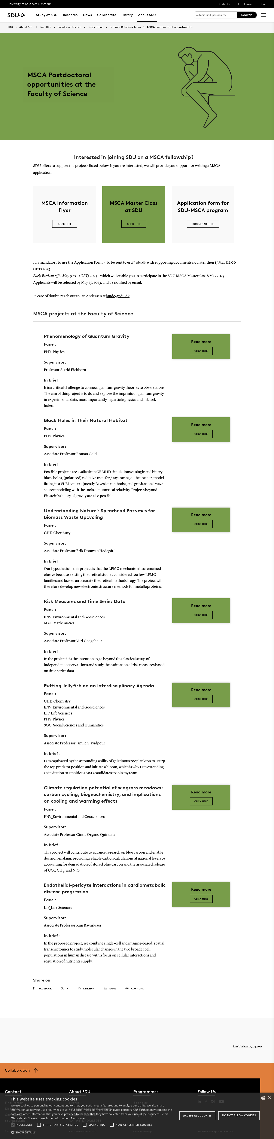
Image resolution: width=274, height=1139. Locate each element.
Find (264, 4)
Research (70, 15)
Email (110, 988)
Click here (201, 350)
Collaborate (106, 15)
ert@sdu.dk (136, 262)
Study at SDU (47, 15)
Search (246, 15)
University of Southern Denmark (29, 4)
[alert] (137, 1116)
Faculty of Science (69, 27)
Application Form (88, 262)
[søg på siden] (216, 15)
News (87, 15)
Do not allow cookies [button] (239, 1115)
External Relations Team (125, 27)
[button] (12, 1125)
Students (224, 4)
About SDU (147, 15)
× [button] (269, 1097)
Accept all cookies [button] (197, 1115)
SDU (10, 27)
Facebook (42, 988)
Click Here (201, 614)
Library (127, 15)
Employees (245, 4)
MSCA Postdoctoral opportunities (169, 27)
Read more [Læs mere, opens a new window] (78, 1118)
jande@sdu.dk (118, 296)
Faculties (45, 27)
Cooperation (95, 27)
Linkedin (85, 988)
